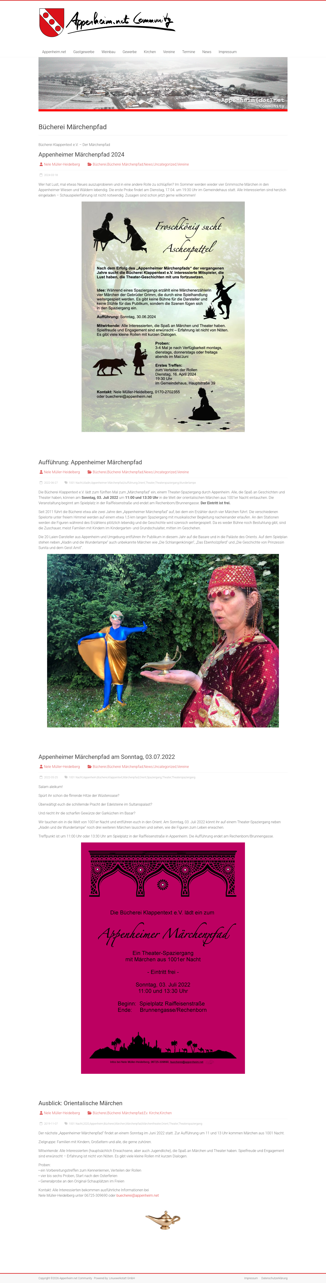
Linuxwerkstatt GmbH (122, 1278)
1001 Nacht (76, 482)
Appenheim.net (54, 52)
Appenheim (90, 777)
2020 (86, 1123)
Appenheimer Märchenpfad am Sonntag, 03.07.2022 (106, 756)
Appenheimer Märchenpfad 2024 (81, 154)
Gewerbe (129, 52)
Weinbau (108, 52)
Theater (150, 482)
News (206, 52)
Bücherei (100, 164)
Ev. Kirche (151, 1113)
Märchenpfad (131, 777)
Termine (188, 52)
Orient (141, 482)
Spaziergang (154, 777)
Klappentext (115, 777)
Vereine (169, 52)
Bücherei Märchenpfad (125, 164)
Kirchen (150, 52)
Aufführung (130, 482)
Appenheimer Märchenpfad (107, 482)
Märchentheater (151, 1123)
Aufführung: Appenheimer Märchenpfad (90, 462)
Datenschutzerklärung (274, 1278)
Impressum (228, 52)
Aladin (87, 482)
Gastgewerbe (83, 52)
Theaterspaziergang (167, 482)
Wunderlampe (187, 482)
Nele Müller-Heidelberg (62, 164)
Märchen (120, 1123)
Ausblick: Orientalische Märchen (80, 1103)
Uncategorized (164, 164)
